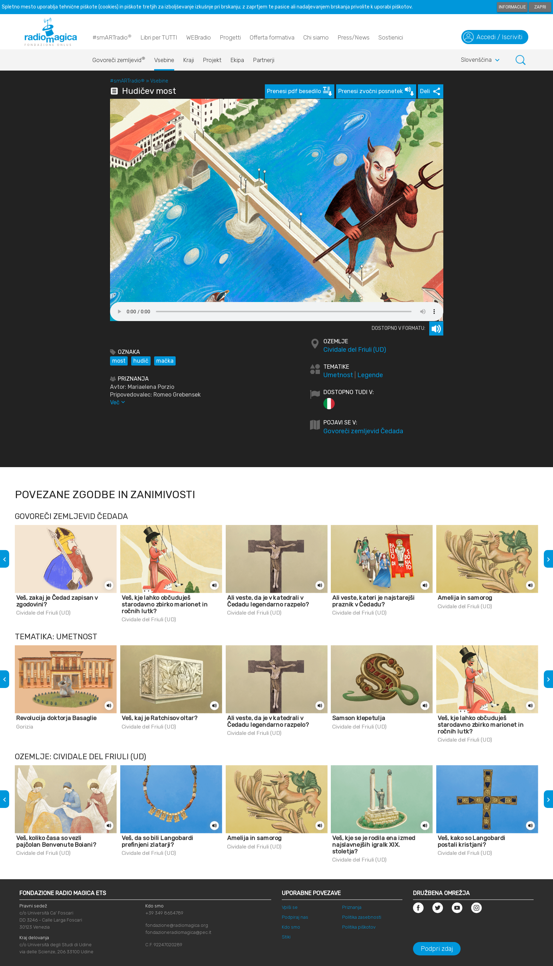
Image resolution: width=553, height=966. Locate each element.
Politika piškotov (359, 927)
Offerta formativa (272, 37)
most (119, 360)
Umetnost (338, 375)
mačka (165, 360)
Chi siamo (316, 37)
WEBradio (198, 37)
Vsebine (164, 60)
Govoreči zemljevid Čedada (363, 431)
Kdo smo (291, 927)
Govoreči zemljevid (118, 58)
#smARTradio (112, 37)
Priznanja (351, 907)
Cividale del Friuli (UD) (354, 350)
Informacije (512, 7)
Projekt (212, 60)
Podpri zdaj (437, 949)
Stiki (286, 937)
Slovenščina (481, 60)
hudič (140, 360)
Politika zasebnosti (361, 917)
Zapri (540, 7)
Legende (370, 375)
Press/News (354, 37)
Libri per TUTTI (158, 37)
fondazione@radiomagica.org (176, 925)
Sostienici (390, 37)
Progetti (230, 37)
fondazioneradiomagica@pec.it (178, 932)
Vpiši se (290, 907)
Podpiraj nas (295, 917)
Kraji (188, 60)
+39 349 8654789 (164, 913)
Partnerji (263, 60)
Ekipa (237, 60)
